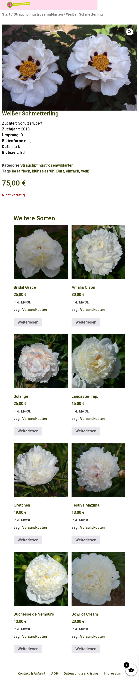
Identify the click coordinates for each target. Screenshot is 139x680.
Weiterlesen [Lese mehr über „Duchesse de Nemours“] (28, 649)
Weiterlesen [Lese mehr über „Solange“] (28, 431)
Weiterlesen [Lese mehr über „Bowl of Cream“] (85, 649)
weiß (85, 171)
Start (6, 14)
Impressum (112, 673)
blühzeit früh (43, 171)
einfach (72, 171)
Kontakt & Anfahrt (31, 673)
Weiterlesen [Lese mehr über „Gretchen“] (28, 540)
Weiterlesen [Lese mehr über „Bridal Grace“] (28, 322)
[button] (81, 5)
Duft (60, 171)
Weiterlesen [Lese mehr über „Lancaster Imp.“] (85, 431)
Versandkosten (34, 310)
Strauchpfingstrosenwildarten (38, 14)
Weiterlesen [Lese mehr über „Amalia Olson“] (85, 322)
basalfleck (21, 171)
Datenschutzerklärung (81, 673)
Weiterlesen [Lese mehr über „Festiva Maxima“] (85, 540)
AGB (54, 673)
